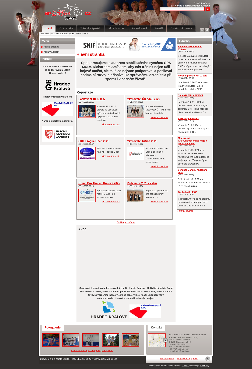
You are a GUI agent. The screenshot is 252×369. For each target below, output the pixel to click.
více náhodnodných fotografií (85, 350)
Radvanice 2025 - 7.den (142, 183)
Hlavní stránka (51, 46)
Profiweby (204, 365)
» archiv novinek (185, 211)
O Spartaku (66, 28)
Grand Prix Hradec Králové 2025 (99, 183)
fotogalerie (107, 350)
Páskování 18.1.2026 (91, 99)
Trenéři (159, 28)
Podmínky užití (167, 358)
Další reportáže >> (126, 222)
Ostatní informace (181, 28)
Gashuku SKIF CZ (187, 192)
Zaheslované (139, 28)
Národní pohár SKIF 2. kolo (192, 75)
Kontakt (156, 327)
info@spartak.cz (183, 351)
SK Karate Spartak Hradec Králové (54, 33)
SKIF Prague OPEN (188, 118)
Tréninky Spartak (90, 28)
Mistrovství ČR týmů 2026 (143, 99)
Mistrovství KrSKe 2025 (142, 141)
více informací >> (111, 124)
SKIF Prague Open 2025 (93, 141)
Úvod (49, 28)
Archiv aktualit (51, 52)
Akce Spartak (116, 28)
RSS (195, 358)
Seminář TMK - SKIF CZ (190, 95)
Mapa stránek (183, 358)
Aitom (185, 365)
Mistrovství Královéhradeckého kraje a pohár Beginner (192, 141)
